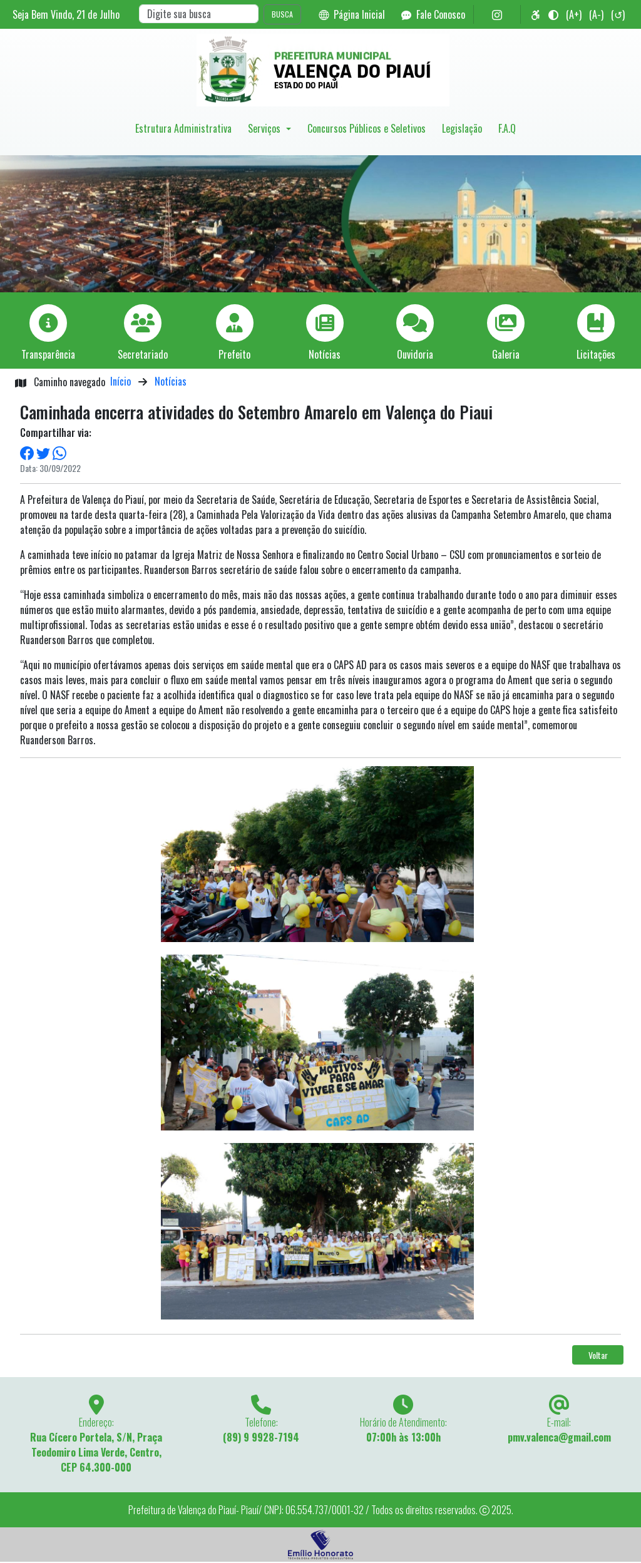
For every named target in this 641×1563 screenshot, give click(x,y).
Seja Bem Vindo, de (66, 14)
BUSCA (282, 14)
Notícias (171, 381)
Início (120, 381)
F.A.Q (507, 128)
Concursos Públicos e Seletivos (366, 128)
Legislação (462, 128)
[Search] (199, 13)
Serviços (265, 128)
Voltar (598, 1354)
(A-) (596, 14)
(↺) (618, 14)
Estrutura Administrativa (183, 128)
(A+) (574, 14)
